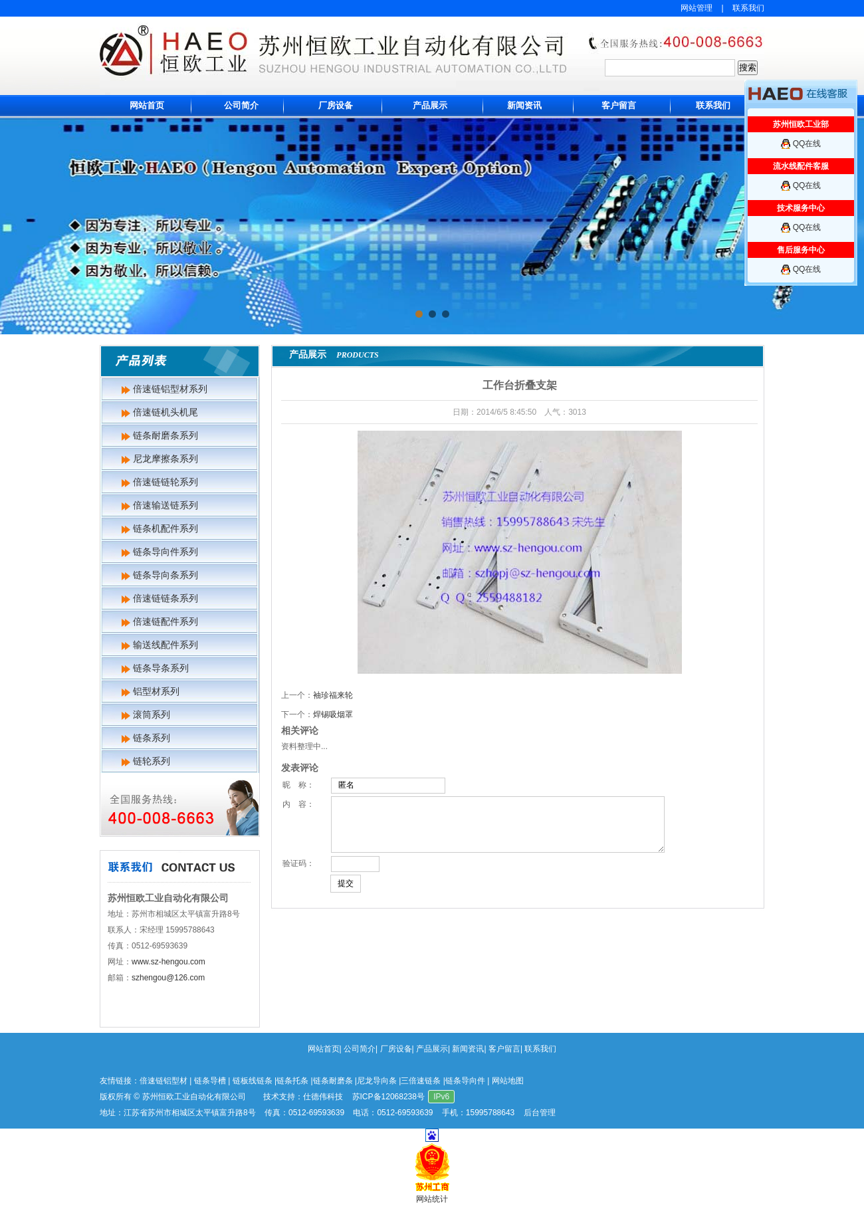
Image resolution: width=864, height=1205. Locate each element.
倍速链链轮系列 (165, 482)
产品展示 (430, 105)
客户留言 (618, 105)
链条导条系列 (161, 668)
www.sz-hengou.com (168, 961)
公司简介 (241, 105)
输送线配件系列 (165, 644)
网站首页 (147, 105)
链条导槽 (210, 1080)
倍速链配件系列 (165, 621)
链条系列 (151, 737)
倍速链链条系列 (165, 598)
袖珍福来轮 (333, 695)
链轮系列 (151, 761)
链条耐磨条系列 (165, 435)
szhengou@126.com (168, 977)
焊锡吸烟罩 (333, 714)
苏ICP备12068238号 (388, 1096)
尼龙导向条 (377, 1080)
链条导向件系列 (165, 551)
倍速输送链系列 (165, 505)
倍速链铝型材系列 (170, 388)
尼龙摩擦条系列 (165, 458)
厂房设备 (335, 105)
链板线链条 (252, 1080)
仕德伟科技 (323, 1096)
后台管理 (540, 1112)
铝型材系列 (156, 691)
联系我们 (748, 8)
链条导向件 (465, 1080)
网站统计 (432, 1199)
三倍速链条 (421, 1080)
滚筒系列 (151, 714)
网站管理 (696, 8)
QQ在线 (807, 143)
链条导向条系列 (165, 575)
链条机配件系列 (165, 528)
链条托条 (292, 1080)
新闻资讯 (524, 105)
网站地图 (508, 1080)
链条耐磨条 (333, 1080)
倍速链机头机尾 (165, 412)
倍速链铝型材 (163, 1080)
